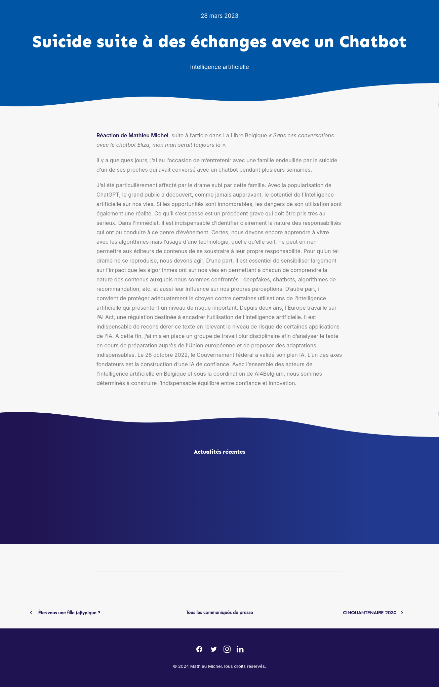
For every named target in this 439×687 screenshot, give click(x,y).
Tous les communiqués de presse (219, 612)
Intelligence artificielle (219, 67)
